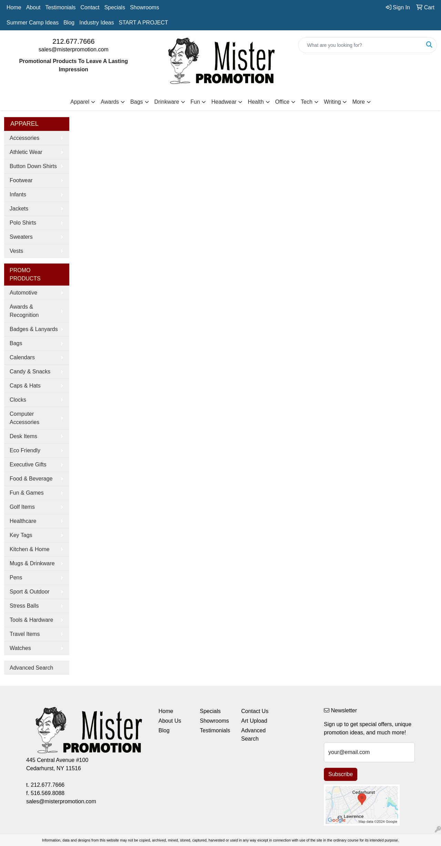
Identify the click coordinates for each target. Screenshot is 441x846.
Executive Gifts (28, 464)
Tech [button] (306, 102)
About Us (169, 721)
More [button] (358, 102)
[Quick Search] (360, 45)
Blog (68, 22)
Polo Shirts (23, 223)
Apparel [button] (79, 102)
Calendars (22, 357)
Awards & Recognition (24, 311)
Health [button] (256, 102)
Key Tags (21, 535)
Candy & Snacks (30, 371)
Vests (16, 251)
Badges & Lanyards (34, 329)
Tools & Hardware (31, 620)
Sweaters (21, 237)
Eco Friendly (25, 450)
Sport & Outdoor (30, 592)
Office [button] (282, 102)
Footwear (21, 180)
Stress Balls (24, 606)
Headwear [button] (223, 102)
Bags (16, 343)
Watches (20, 648)
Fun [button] (195, 102)
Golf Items (22, 507)
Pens (16, 577)
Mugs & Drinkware (32, 563)
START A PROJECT (143, 22)
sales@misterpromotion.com (74, 49)
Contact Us (254, 711)
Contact (90, 7)
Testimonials (60, 7)
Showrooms (144, 7)
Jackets (19, 209)
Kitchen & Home (30, 549)
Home (14, 7)
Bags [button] (136, 102)
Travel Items (25, 634)
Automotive (23, 293)
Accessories (24, 138)
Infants (18, 194)
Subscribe (340, 774)
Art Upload (254, 721)
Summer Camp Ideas (33, 22)
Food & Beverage (31, 479)
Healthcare (23, 521)
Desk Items (23, 436)
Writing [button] (332, 102)
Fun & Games (27, 493)
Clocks (18, 400)
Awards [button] (110, 102)
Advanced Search (31, 668)
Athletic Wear (26, 152)
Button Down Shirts (33, 166)
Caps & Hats (25, 386)
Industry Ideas (96, 22)
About (33, 7)
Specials (114, 7)
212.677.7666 (73, 41)
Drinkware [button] (166, 102)
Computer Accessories (24, 418)
